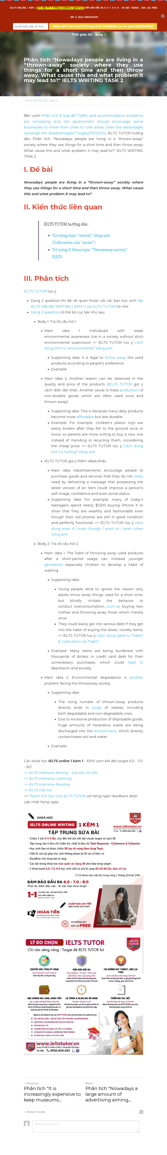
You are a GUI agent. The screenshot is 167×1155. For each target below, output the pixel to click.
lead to (133, 662)
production (129, 390)
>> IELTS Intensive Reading (47, 784)
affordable (85, 417)
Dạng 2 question (45, 312)
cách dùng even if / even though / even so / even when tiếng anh (97, 529)
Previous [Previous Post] (31, 1083)
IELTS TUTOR (35, 291)
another (136, 677)
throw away (114, 358)
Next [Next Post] (90, 1083)
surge (97, 708)
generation (53, 565)
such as (113, 606)
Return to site (34, 1112)
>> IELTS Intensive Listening (47, 778)
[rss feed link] (141, 1112)
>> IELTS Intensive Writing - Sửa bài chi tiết (60, 773)
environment (105, 731)
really (138, 476)
